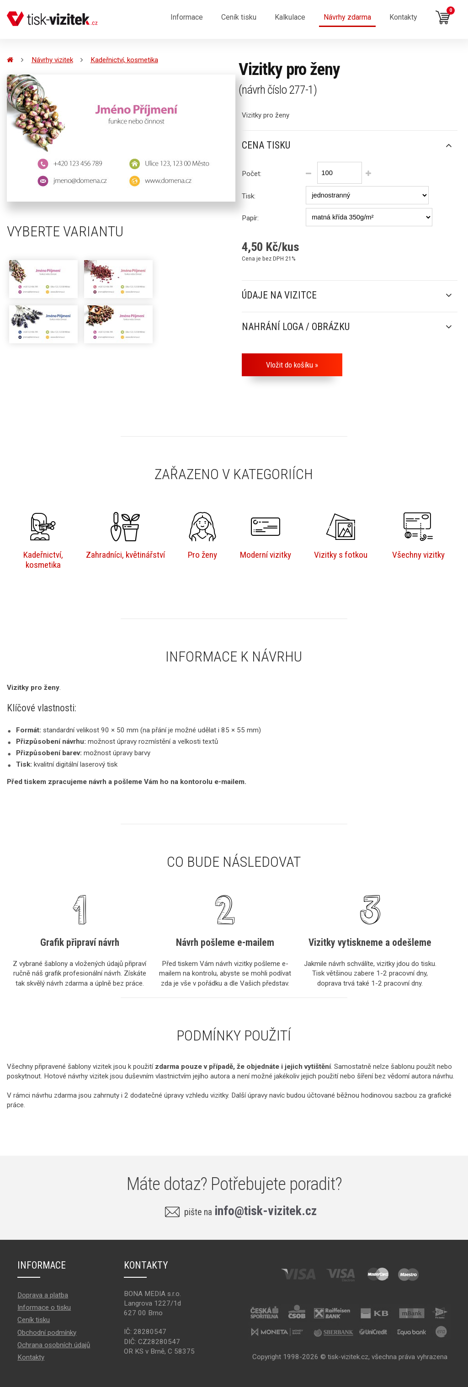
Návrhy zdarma (347, 17)
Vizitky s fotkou (340, 536)
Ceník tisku (33, 1320)
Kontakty (403, 17)
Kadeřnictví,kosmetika (43, 541)
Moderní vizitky (265, 536)
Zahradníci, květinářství (125, 536)
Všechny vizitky (418, 536)
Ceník (238, 17)
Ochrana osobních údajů (53, 1345)
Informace (186, 17)
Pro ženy (202, 536)
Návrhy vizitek (52, 60)
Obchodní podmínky (46, 1332)
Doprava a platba (42, 1295)
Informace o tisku (44, 1307)
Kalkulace (290, 17)
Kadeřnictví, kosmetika (124, 60)
